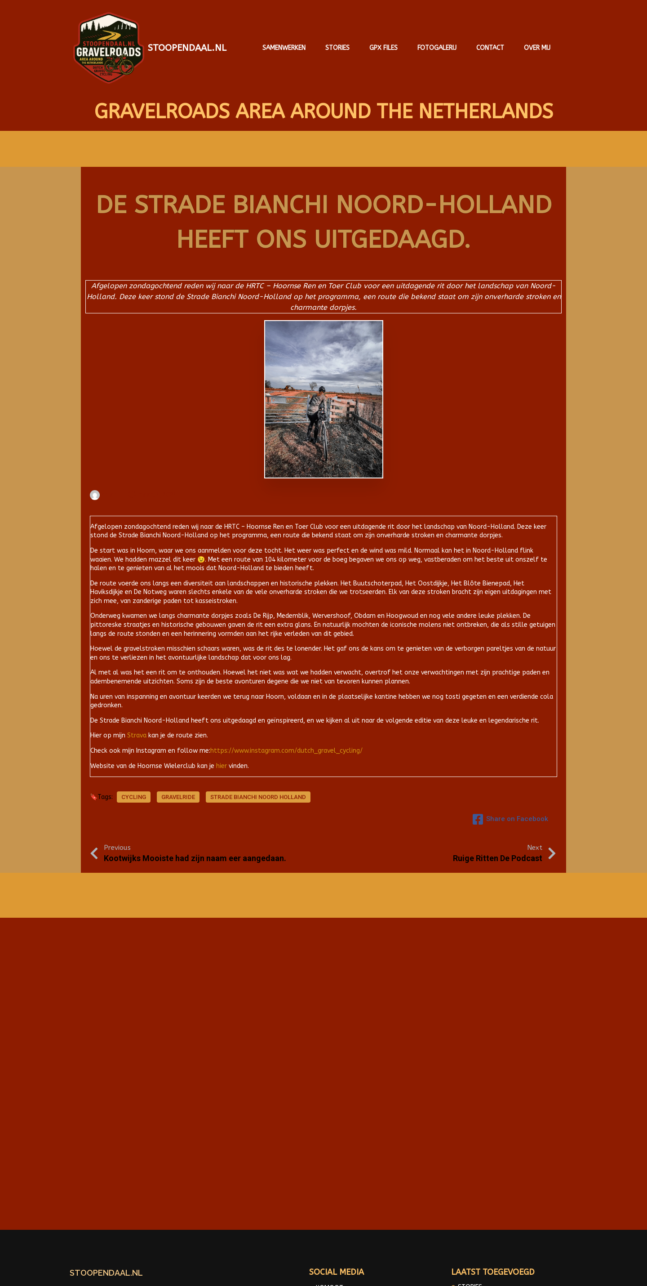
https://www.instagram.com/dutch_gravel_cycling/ (286, 745)
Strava (136, 730)
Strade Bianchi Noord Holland (258, 795)
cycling (133, 795)
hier (221, 760)
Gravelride (178, 795)
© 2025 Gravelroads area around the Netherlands (323, 1273)
